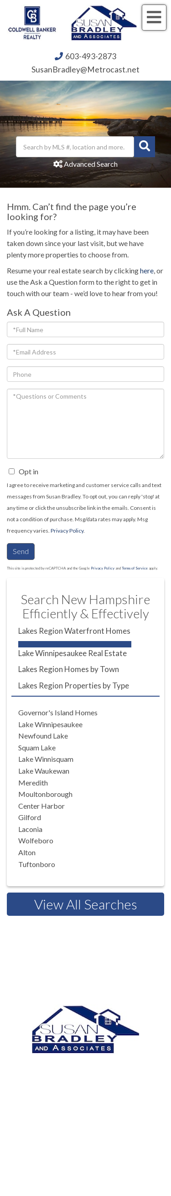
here (147, 270)
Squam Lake (37, 747)
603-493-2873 (90, 56)
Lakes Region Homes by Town (68, 669)
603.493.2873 (118, 1063)
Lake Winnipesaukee (50, 724)
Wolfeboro (35, 840)
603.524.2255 (97, 1075)
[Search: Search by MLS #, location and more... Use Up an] (75, 146)
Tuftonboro (36, 864)
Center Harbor (41, 805)
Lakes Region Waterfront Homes (74, 631)
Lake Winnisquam (45, 759)
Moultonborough (45, 794)
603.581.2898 (97, 1110)
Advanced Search (91, 163)
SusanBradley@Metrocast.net (85, 69)
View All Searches (85, 904)
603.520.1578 (122, 1098)
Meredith (33, 782)
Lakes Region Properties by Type (73, 685)
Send (21, 551)
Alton (27, 852)
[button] (144, 146)
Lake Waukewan (43, 770)
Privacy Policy (67, 530)
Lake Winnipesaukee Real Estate (72, 653)
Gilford (29, 817)
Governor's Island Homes (58, 712)
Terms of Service (135, 568)
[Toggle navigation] (154, 18)
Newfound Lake (43, 735)
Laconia (30, 829)
